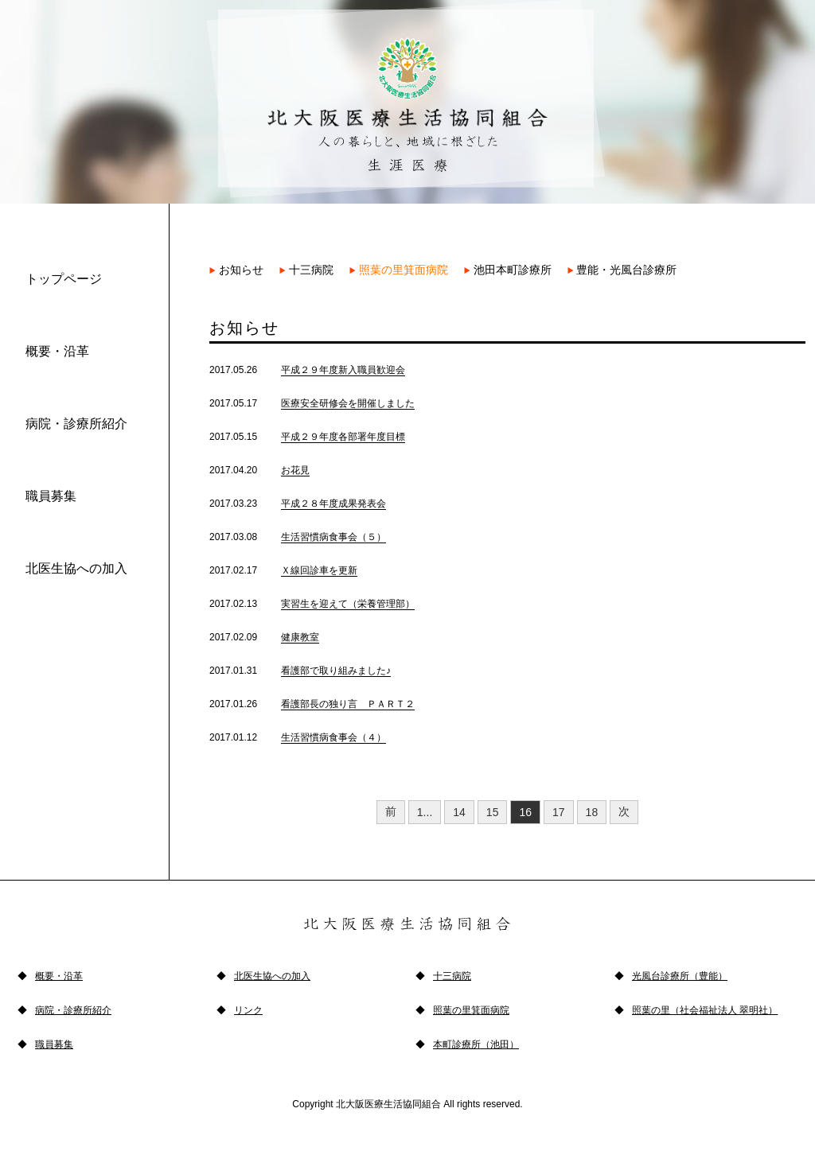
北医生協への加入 (76, 568)
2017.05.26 (307, 369)
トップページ (63, 279)
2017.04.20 (259, 470)
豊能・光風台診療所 (622, 269)
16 (525, 812)
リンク (248, 1010)
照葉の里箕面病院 (398, 269)
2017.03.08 (297, 536)
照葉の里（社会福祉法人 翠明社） (705, 1010)
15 (492, 812)
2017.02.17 (283, 570)
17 (558, 812)
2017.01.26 (312, 704)
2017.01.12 (297, 737)
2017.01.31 (300, 670)
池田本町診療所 (508, 269)
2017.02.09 (264, 637)
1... (424, 812)
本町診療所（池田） (476, 1044)
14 (459, 812)
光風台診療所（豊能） (679, 976)
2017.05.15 (307, 436)
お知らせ (236, 269)
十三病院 (306, 269)
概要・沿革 (57, 351)
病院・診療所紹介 (76, 423)
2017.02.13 (312, 603)
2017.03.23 (297, 503)
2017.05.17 (312, 403)
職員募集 (50, 496)
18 (592, 812)
